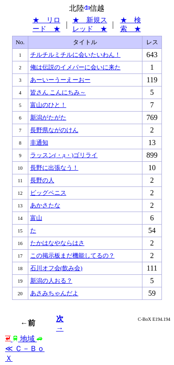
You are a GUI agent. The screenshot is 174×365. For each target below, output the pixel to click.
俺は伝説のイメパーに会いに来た (75, 67)
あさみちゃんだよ (54, 293)
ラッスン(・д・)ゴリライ (64, 155)
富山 (36, 217)
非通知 (39, 142)
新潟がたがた (48, 117)
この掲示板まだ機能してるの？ (72, 255)
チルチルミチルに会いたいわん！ (75, 54)
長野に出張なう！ (54, 167)
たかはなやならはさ (57, 242)
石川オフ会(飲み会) (56, 268)
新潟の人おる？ (51, 280)
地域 (23, 339)
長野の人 (42, 180)
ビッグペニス (48, 192)
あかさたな (45, 205)
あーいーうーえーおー (60, 79)
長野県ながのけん (54, 129)
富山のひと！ (48, 104)
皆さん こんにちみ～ (58, 92)
